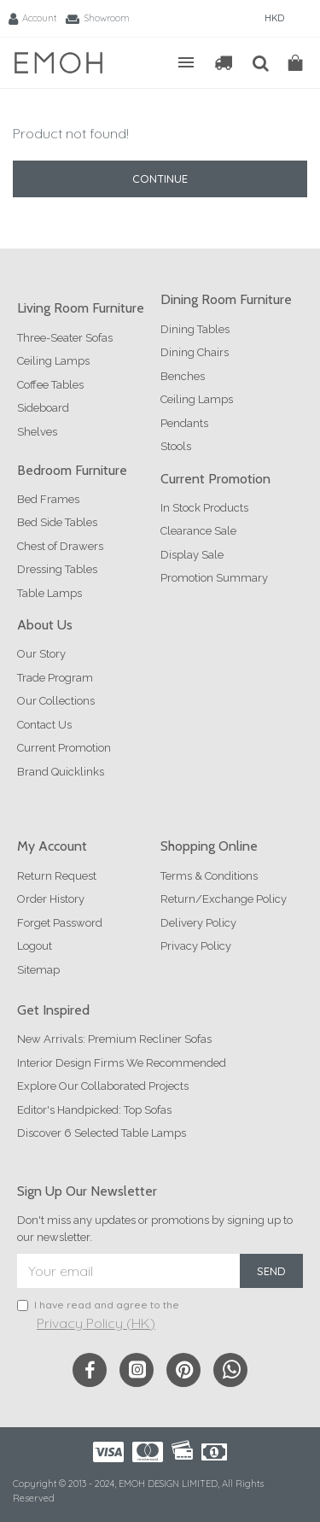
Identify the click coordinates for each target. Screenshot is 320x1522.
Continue (160, 178)
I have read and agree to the (98, 1315)
